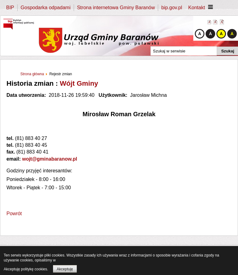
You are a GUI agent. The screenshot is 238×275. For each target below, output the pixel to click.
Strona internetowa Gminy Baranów (116, 7)
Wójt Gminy (79, 83)
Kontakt (196, 7)
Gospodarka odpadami (46, 7)
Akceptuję (65, 269)
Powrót (14, 213)
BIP (10, 7)
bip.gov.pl (171, 7)
